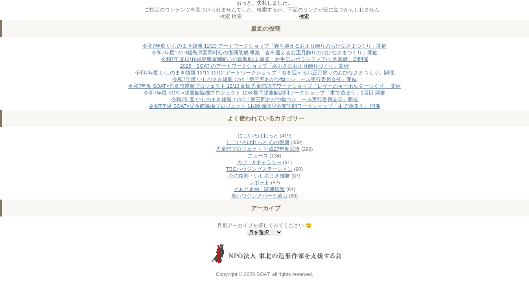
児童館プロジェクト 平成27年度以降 (258, 149)
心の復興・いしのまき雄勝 (259, 176)
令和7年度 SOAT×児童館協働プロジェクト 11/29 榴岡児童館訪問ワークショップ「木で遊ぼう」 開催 (264, 106)
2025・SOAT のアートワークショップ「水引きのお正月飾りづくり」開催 (264, 66)
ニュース (258, 156)
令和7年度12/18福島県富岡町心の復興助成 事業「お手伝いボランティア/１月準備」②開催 (264, 59)
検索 (225, 16)
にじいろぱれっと (258, 136)
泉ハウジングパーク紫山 (259, 196)
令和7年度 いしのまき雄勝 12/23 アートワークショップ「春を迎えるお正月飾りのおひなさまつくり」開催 (264, 46)
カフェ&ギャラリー (259, 162)
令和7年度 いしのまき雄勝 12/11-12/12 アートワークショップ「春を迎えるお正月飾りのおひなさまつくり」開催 (264, 73)
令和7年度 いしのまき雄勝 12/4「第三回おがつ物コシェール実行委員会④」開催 (264, 79)
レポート (259, 182)
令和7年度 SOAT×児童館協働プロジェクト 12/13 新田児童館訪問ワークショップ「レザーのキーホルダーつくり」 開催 (264, 86)
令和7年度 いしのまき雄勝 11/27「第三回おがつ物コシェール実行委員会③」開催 (264, 99)
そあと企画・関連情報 (259, 189)
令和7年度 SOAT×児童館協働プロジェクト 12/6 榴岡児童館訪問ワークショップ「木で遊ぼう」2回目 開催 (264, 93)
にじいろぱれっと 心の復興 (258, 142)
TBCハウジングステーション (259, 169)
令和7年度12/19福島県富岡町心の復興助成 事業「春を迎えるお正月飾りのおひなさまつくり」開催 (264, 53)
